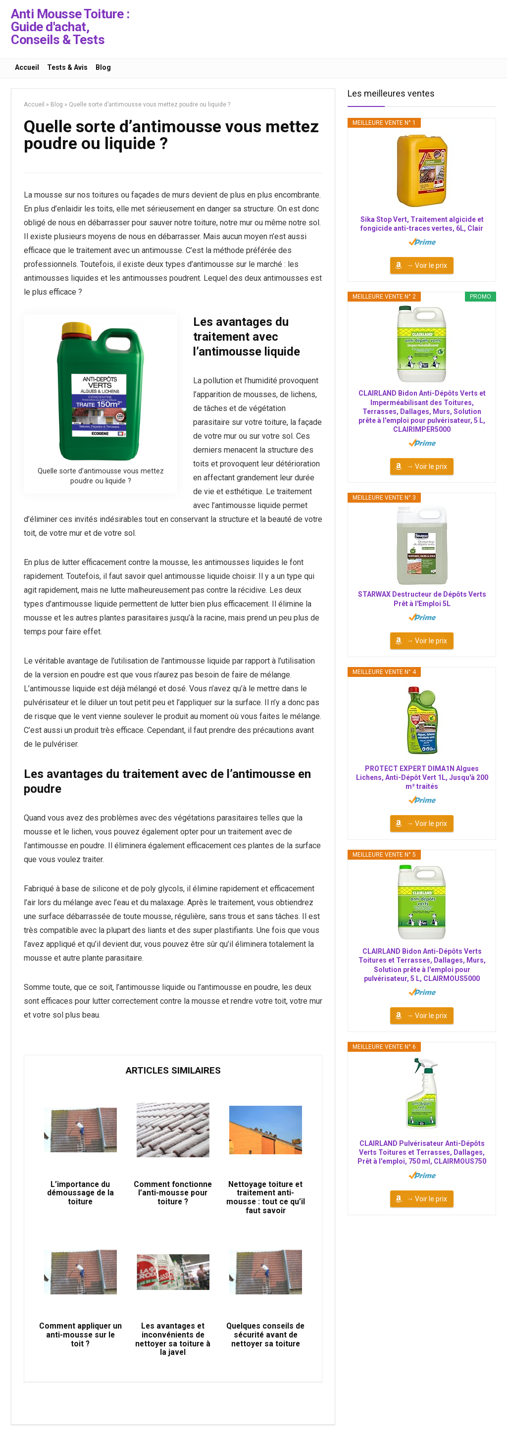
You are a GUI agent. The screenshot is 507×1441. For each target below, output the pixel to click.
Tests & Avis (67, 67)
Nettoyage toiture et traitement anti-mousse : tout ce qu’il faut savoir (265, 1200)
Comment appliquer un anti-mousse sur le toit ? (80, 1341)
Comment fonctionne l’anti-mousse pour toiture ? (173, 1196)
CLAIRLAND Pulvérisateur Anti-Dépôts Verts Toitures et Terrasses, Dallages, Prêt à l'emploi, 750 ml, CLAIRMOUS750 (421, 1152)
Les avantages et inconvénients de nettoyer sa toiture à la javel (173, 1345)
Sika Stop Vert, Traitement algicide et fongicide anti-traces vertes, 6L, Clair (422, 223)
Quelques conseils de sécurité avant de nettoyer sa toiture (265, 1341)
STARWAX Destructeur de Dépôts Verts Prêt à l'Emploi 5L (422, 598)
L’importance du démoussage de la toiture (80, 1196)
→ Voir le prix (426, 265)
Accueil (27, 67)
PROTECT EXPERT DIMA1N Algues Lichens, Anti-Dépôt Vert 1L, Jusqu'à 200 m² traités (422, 777)
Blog (103, 67)
